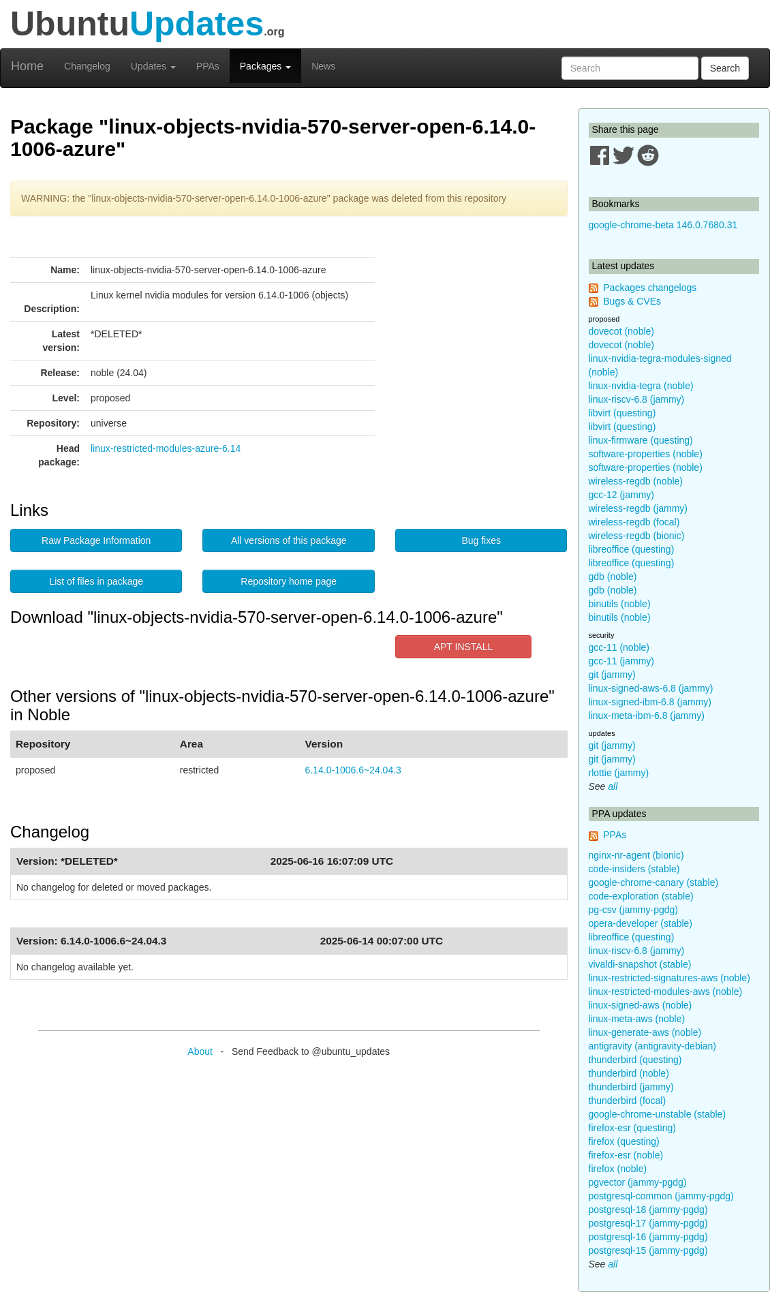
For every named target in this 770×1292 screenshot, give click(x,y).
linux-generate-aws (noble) (645, 1032)
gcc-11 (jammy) (621, 661)
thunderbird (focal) (627, 1100)
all (612, 786)
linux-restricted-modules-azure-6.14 (166, 448)
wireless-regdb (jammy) (638, 508)
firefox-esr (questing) (632, 1127)
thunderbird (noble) (629, 1073)
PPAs (207, 66)
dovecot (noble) (622, 331)
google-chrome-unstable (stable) (657, 1114)
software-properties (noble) (646, 453)
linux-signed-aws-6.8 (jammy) (651, 688)
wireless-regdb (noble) (636, 481)
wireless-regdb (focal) (634, 522)
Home (27, 66)
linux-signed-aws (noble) (640, 1005)
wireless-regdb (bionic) (637, 535)
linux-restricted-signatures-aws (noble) (669, 977)
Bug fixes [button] (481, 540)
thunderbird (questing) (635, 1059)
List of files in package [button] (96, 581)
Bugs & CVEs (632, 301)
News (323, 66)
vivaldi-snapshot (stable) (640, 964)
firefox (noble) (618, 1168)
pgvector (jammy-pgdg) (638, 1182)
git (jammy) (612, 674)
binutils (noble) (620, 603)
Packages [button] (265, 66)
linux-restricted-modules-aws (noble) (666, 991)
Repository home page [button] (289, 581)
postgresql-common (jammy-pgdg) (661, 1195)
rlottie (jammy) (619, 772)
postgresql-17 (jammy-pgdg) (648, 1223)
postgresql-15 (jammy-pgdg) (648, 1250)
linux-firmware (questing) (641, 440)
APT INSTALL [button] (463, 646)
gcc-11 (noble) (619, 647)
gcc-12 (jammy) (621, 494)
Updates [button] (153, 66)
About (200, 1051)
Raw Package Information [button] (96, 540)
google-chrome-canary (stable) (654, 882)
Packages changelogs (649, 287)
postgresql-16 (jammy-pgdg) (648, 1236)
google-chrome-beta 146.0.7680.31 (663, 224)
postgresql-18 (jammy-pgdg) (648, 1209)
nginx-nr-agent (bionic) (636, 855)
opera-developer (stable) (641, 923)
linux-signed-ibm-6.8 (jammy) (650, 701)
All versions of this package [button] (289, 540)
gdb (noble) (613, 576)
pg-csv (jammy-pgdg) (633, 909)
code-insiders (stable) (634, 868)
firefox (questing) (624, 1141)
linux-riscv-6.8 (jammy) (637, 399)
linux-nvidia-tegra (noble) (641, 385)
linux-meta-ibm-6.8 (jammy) (647, 715)
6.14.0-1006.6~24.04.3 (353, 770)
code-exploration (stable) (641, 896)
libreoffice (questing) (632, 549)
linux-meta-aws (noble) (637, 1018)
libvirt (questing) (622, 412)
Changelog (87, 66)
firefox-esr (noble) (626, 1155)
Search (725, 68)
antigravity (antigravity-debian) (653, 1046)
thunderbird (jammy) (631, 1086)
